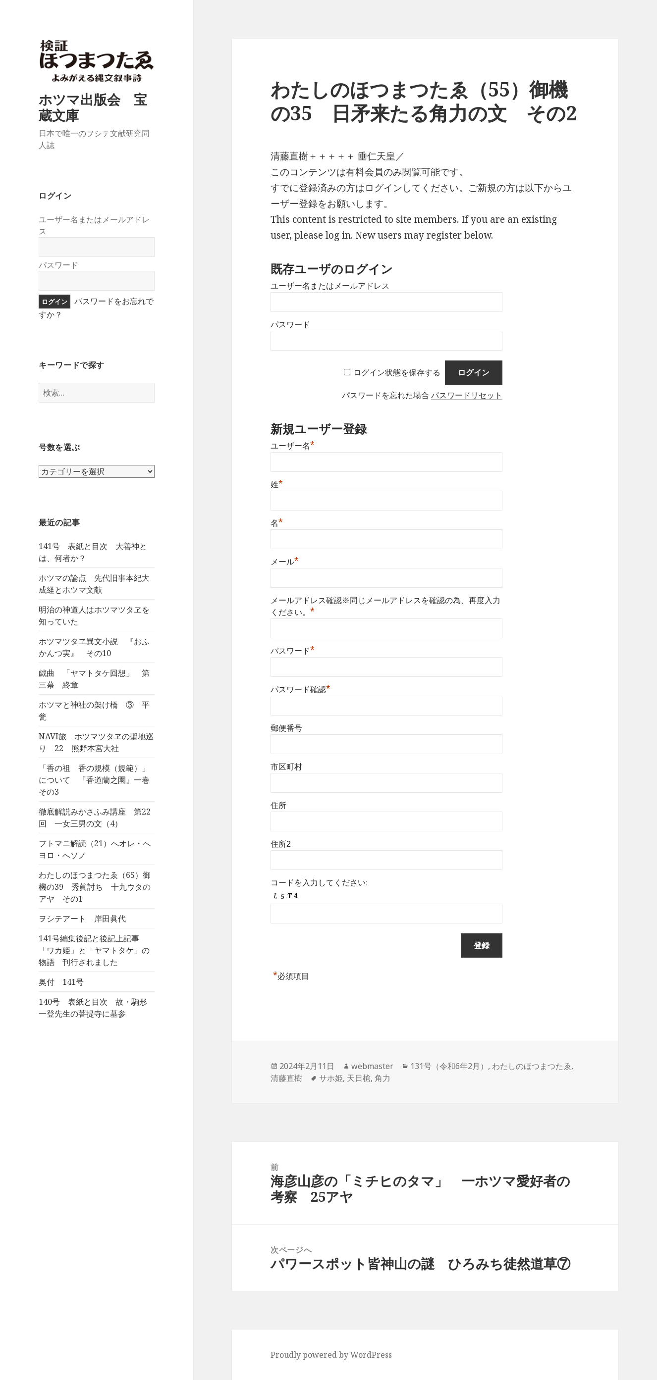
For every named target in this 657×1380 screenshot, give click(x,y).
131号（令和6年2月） (449, 1066)
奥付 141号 (61, 981)
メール (285, 562)
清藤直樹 (286, 1078)
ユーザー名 (293, 446)
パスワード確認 (300, 689)
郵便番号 (286, 728)
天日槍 (359, 1078)
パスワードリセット (466, 395)
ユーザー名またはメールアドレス (330, 286)
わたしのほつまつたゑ (531, 1066)
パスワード (58, 264)
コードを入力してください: (319, 882)
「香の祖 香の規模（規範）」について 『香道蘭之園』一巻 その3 (98, 780)
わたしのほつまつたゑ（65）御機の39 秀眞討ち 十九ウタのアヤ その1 (95, 886)
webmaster (372, 1066)
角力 (382, 1078)
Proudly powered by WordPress (331, 1354)
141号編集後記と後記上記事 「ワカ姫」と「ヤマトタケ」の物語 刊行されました (94, 950)
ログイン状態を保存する (396, 372)
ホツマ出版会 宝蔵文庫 (93, 107)
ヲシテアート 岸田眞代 (82, 918)
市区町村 (286, 767)
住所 (278, 805)
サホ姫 (331, 1078)
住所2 (281, 844)
